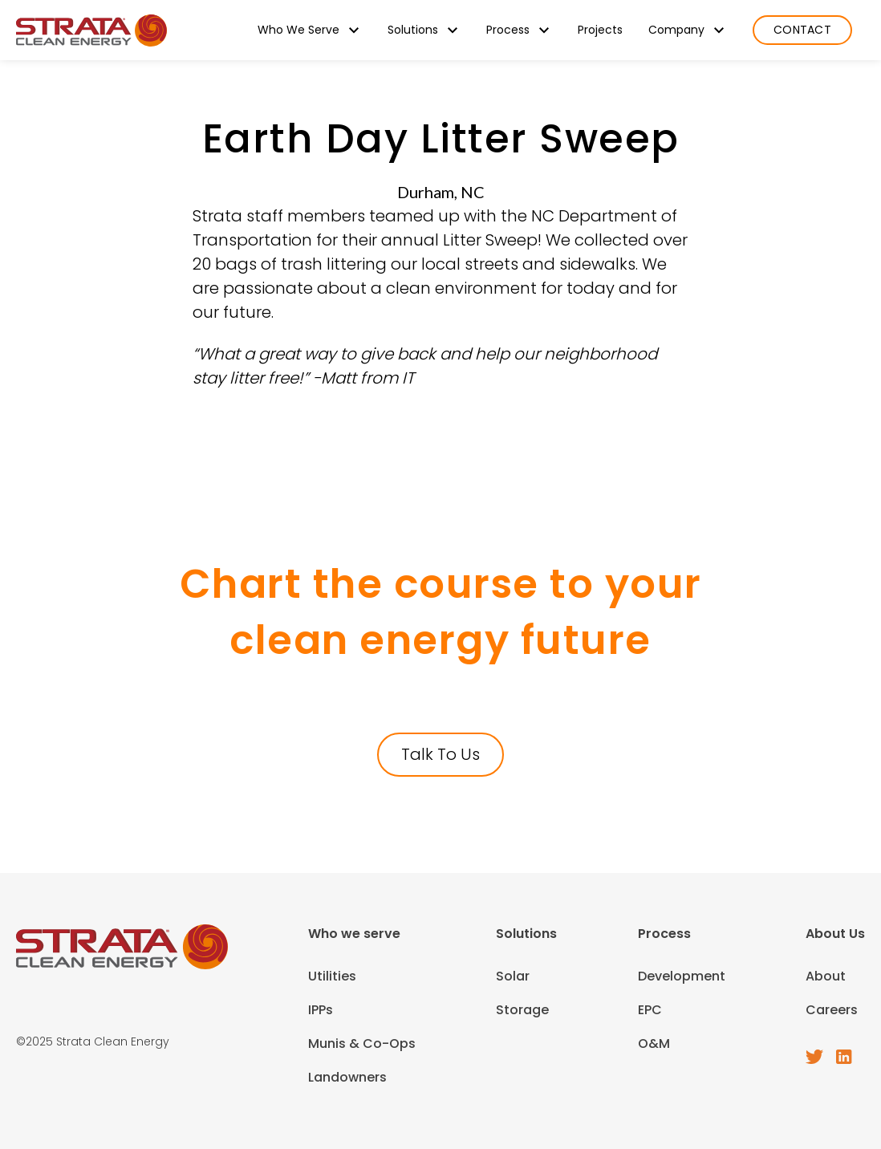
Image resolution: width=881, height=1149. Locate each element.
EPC (650, 1010)
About (826, 976)
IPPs (320, 1010)
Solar (513, 976)
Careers (832, 1010)
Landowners (347, 1077)
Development (681, 976)
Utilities (332, 976)
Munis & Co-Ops (362, 1043)
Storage (522, 1010)
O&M (654, 1043)
